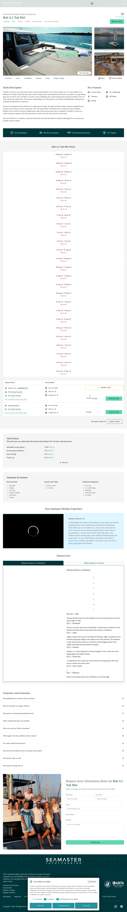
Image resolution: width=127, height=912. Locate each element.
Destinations (7, 896)
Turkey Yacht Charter (75, 543)
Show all (63, 462)
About (18, 78)
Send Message (95, 842)
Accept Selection (63, 905)
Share (101, 78)
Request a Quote (59, 78)
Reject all (41, 905)
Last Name (99, 795)
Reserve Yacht (117, 22)
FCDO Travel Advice (109, 896)
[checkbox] (36, 899)
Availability (28, 78)
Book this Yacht (114, 398)
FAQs (47, 78)
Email (68, 804)
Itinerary (38, 78)
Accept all (86, 905)
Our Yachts (27, 896)
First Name (69, 795)
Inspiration (17, 896)
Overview (8, 78)
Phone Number (70, 814)
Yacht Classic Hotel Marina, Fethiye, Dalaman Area (19, 14)
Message (69, 820)
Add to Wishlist (115, 78)
